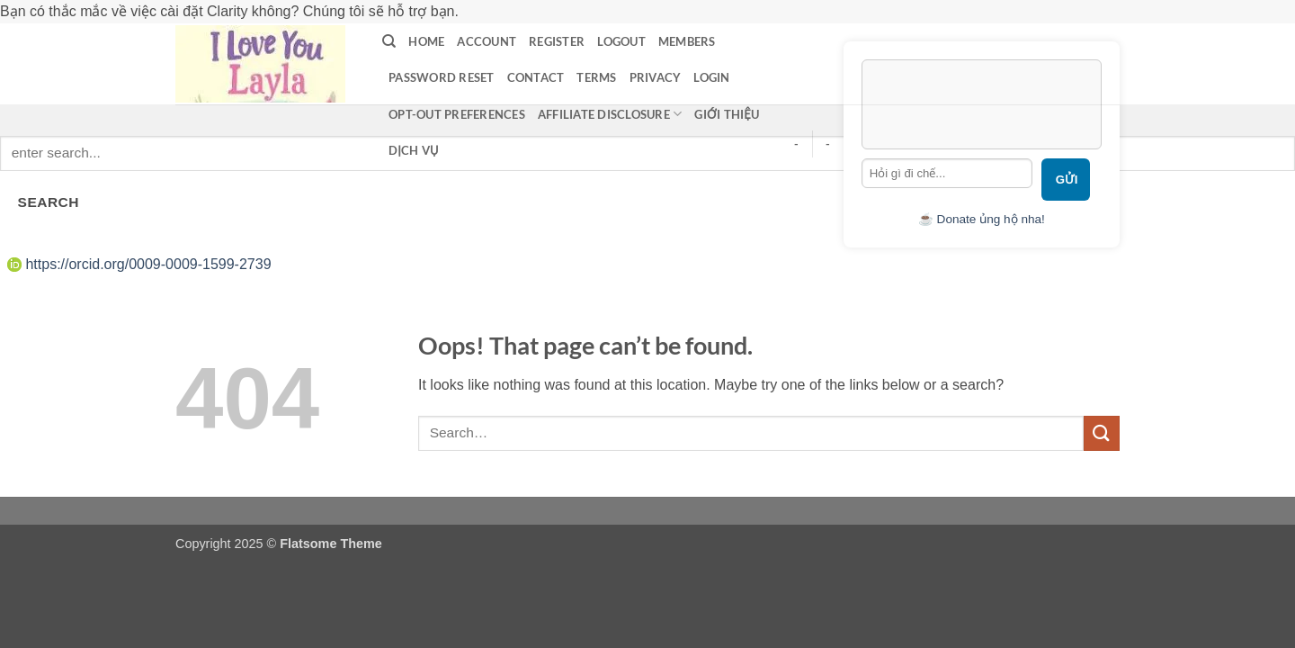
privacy (656, 77)
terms (596, 77)
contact (536, 77)
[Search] (389, 41)
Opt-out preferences (456, 114)
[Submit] (1102, 433)
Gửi (1067, 179)
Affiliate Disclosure (610, 113)
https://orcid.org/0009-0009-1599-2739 (139, 264)
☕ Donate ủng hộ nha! (981, 219)
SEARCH (48, 202)
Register (557, 41)
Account (486, 41)
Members (687, 41)
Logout (621, 41)
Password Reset (441, 77)
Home (426, 41)
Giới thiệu (726, 114)
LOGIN (711, 77)
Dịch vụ (413, 150)
